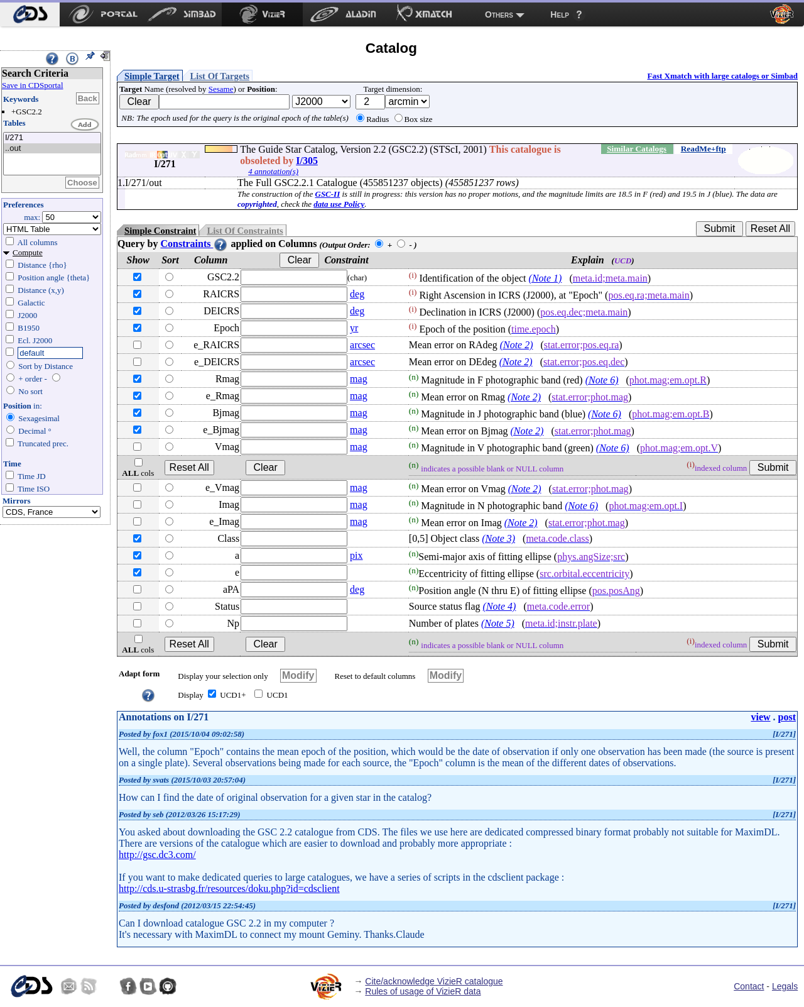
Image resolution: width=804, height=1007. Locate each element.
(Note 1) (545, 278)
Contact (749, 986)
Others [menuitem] (499, 14)
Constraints (194, 243)
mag (358, 378)
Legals (785, 986)
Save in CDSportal (32, 85)
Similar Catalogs (636, 148)
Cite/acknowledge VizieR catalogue (434, 981)
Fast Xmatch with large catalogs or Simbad (722, 75)
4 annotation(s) (273, 171)
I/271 (52, 138)
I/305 (307, 160)
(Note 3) (498, 538)
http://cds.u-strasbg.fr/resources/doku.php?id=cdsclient (229, 888)
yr (354, 327)
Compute (28, 252)
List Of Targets (219, 76)
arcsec (362, 344)
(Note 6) (602, 380)
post (787, 717)
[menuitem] (30, 14)
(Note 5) (497, 623)
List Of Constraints (245, 231)
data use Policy (338, 204)
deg (357, 294)
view (760, 717)
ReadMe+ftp (703, 148)
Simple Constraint (160, 231)
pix (356, 555)
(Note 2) (516, 344)
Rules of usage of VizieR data (423, 991)
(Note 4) (499, 606)
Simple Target (152, 76)
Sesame (221, 89)
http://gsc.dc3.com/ (157, 854)
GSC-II (327, 194)
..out (52, 148)
